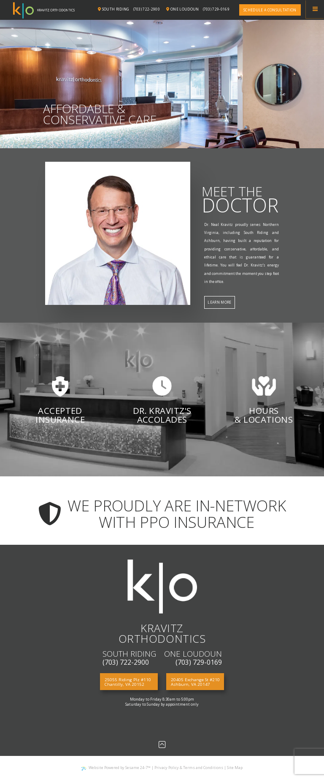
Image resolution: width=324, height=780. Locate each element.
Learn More (219, 302)
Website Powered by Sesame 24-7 (116, 767)
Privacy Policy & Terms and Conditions (188, 767)
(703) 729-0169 (216, 9)
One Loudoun (182, 9)
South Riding (114, 9)
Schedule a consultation (270, 10)
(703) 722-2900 (146, 9)
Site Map (235, 767)
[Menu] (315, 9)
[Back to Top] (162, 744)
